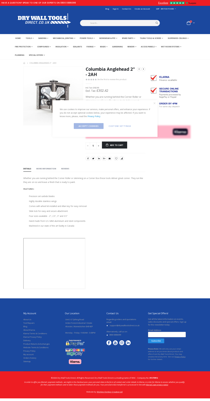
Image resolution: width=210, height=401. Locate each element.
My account (28, 357)
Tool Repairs (29, 325)
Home (24, 63)
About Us (27, 322)
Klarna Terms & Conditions (35, 336)
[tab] (27, 170)
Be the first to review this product (112, 79)
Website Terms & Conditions (36, 350)
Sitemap (27, 364)
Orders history (29, 360)
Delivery (27, 343)
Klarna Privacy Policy (32, 339)
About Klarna (29, 332)
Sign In (116, 9)
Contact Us (126, 9)
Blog (107, 9)
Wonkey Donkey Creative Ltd (110, 394)
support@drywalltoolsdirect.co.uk (125, 328)
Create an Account (142, 9)
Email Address (154, 333)
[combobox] (123, 23)
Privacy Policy (94, 116)
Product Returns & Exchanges (36, 346)
